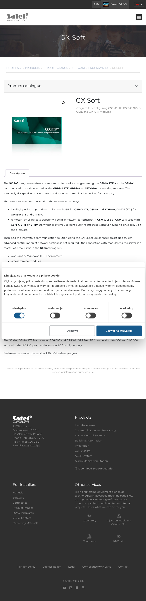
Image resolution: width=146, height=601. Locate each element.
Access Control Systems (90, 435)
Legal (71, 566)
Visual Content (22, 518)
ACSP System (83, 455)
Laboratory (89, 520)
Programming (98, 68)
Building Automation (88, 440)
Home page (14, 68)
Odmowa (72, 330)
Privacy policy (26, 566)
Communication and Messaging (95, 430)
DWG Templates (23, 513)
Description (17, 173)
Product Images (23, 507)
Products (32, 68)
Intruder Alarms (55, 68)
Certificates (20, 502)
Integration (82, 445)
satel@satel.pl (31, 445)
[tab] (17, 173)
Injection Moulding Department (119, 522)
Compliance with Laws (96, 566)
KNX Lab (118, 541)
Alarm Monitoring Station (91, 461)
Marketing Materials (25, 523)
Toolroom (89, 541)
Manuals (18, 492)
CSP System (83, 450)
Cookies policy (52, 566)
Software (78, 68)
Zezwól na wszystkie (119, 330)
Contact (123, 566)
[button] (139, 4)
